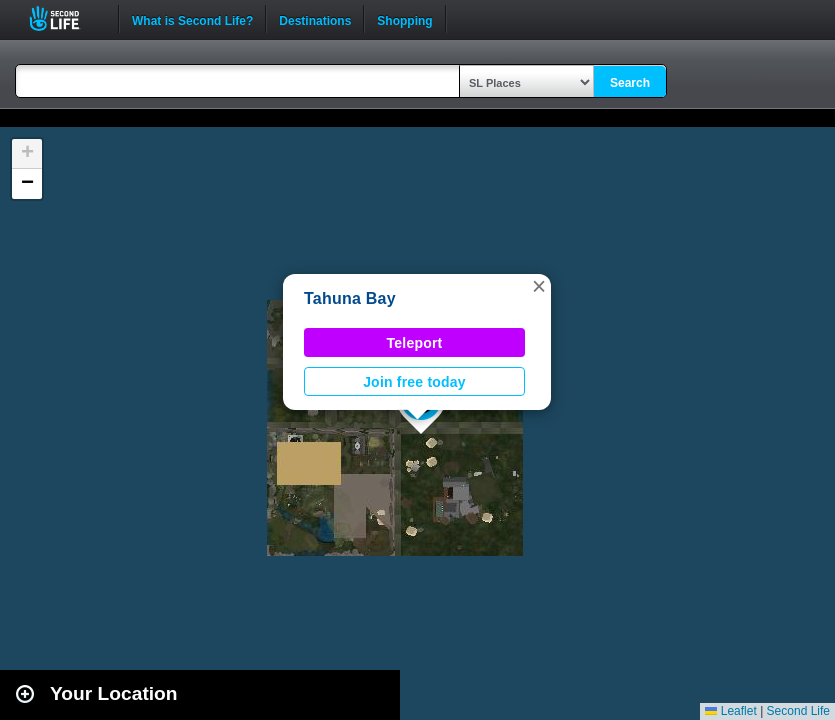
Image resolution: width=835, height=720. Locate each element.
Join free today (414, 382)
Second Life (65, 18)
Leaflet (730, 711)
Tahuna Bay (350, 298)
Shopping (404, 19)
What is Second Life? (192, 19)
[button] (539, 286)
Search (630, 83)
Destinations (315, 19)
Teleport (415, 343)
